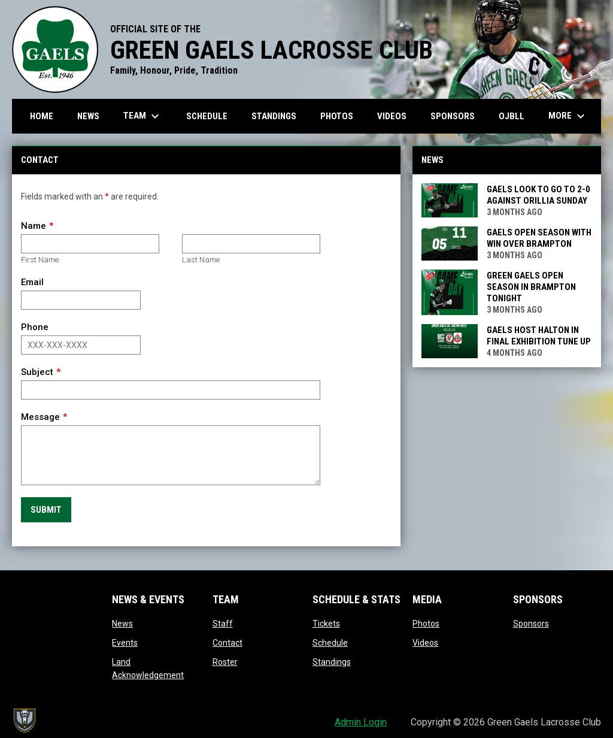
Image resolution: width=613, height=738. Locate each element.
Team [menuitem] (142, 116)
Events (125, 643)
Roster (225, 662)
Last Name (201, 259)
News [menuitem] (88, 116)
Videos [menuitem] (391, 116)
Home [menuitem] (41, 116)
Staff (223, 623)
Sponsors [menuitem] (452, 116)
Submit (46, 509)
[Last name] (251, 243)
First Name (40, 259)
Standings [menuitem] (273, 116)
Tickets (326, 623)
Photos (425, 623)
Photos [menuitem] (336, 116)
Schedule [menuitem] (206, 116)
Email (32, 282)
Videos (425, 643)
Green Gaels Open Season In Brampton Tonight (531, 287)
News (122, 623)
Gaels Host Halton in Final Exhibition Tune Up (539, 336)
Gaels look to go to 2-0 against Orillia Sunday (538, 195)
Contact (227, 643)
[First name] (90, 243)
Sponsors (531, 623)
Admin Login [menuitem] (361, 722)
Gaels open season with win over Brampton (539, 238)
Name (33, 225)
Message (40, 417)
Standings (331, 662)
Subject (37, 372)
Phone (34, 327)
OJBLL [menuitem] (516, 116)
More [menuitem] (568, 116)
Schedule (330, 643)
